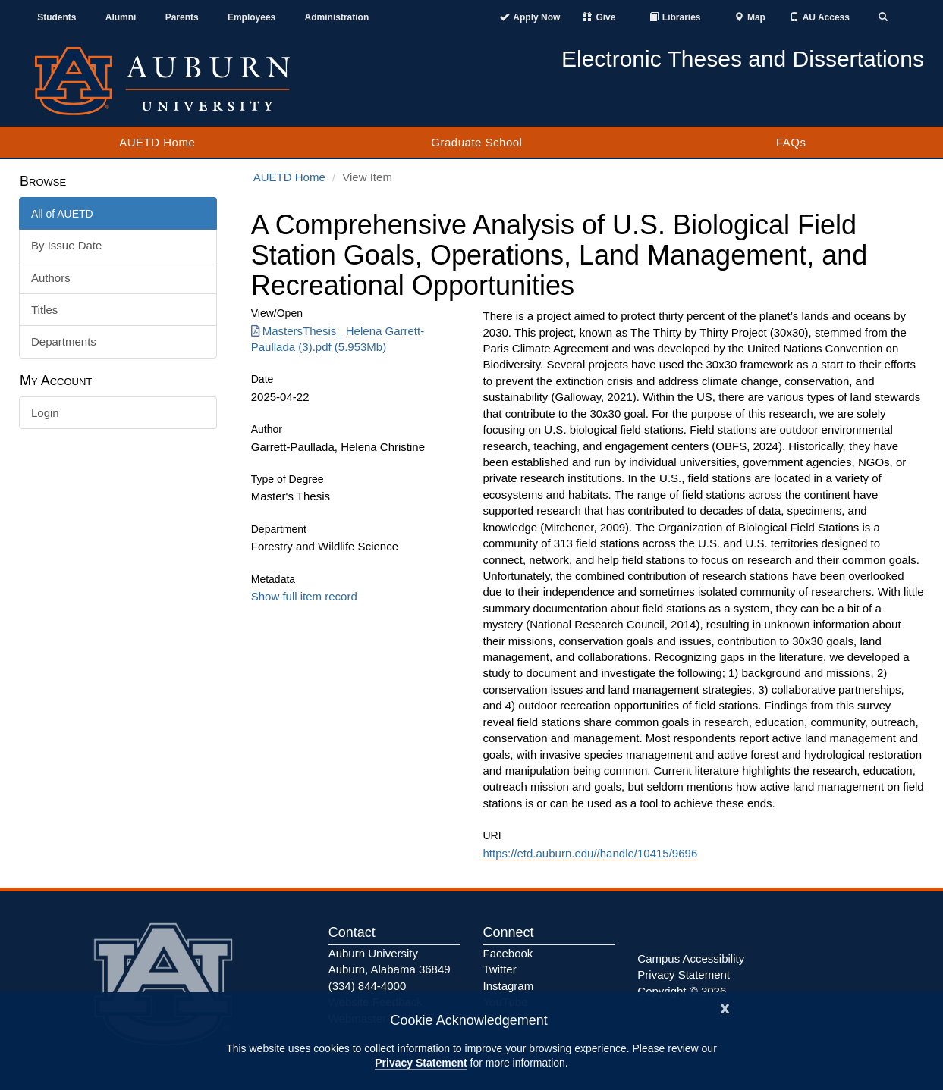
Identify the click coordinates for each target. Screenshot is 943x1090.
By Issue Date (66, 245)
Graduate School (476, 142)
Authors (51, 277)
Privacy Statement (421, 1063)
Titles (44, 309)
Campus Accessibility (690, 958)
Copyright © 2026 (681, 991)
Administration (337, 17)
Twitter (499, 969)
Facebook (508, 953)
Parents (182, 17)
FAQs (791, 142)
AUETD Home (157, 142)
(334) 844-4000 (367, 985)
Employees (251, 17)
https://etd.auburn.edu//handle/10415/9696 (590, 853)
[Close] (725, 1007)
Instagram (508, 985)
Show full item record (304, 596)
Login (45, 412)
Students (56, 17)
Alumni (121, 17)
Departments (63, 341)
